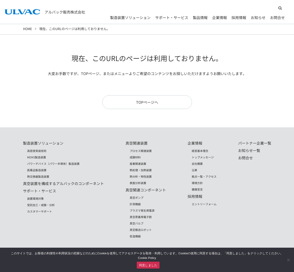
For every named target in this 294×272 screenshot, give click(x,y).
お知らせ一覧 (249, 150)
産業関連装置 (138, 163)
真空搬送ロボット (141, 230)
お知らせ (258, 17)
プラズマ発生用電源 (142, 210)
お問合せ (277, 17)
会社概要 (197, 163)
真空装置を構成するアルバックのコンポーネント (63, 183)
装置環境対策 (35, 198)
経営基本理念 (200, 151)
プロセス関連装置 (141, 151)
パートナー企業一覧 (254, 143)
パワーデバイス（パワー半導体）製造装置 (53, 163)
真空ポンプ (136, 197)
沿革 (194, 170)
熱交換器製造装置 (38, 176)
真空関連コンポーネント (146, 190)
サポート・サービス (171, 17)
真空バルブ (136, 223)
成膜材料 (135, 157)
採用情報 (238, 17)
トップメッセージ (203, 157)
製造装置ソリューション (130, 17)
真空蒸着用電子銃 (141, 217)
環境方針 (197, 183)
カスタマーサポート (39, 211)
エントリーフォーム (204, 204)
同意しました (148, 265)
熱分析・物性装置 (141, 176)
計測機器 (135, 204)
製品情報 (200, 17)
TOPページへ (147, 102)
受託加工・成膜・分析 (41, 205)
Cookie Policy (147, 258)
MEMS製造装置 (36, 157)
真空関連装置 (137, 143)
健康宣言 (197, 189)
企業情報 (219, 17)
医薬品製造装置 (36, 170)
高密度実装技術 (36, 151)
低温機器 (135, 236)
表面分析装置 (138, 183)
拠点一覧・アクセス (204, 176)
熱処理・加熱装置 (141, 170)
